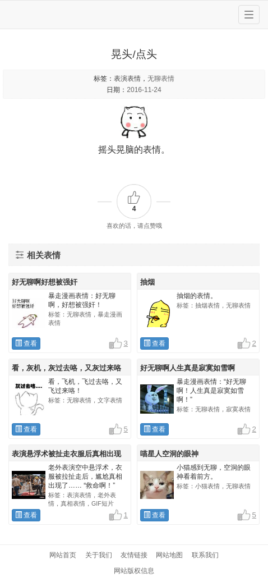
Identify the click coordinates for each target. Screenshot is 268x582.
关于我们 (98, 555)
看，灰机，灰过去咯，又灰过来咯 (66, 368)
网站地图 (169, 555)
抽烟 (147, 282)
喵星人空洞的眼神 (169, 454)
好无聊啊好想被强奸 (44, 282)
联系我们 (205, 555)
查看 (26, 343)
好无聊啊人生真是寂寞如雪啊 (187, 368)
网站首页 (62, 555)
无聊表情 (160, 79)
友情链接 (134, 555)
